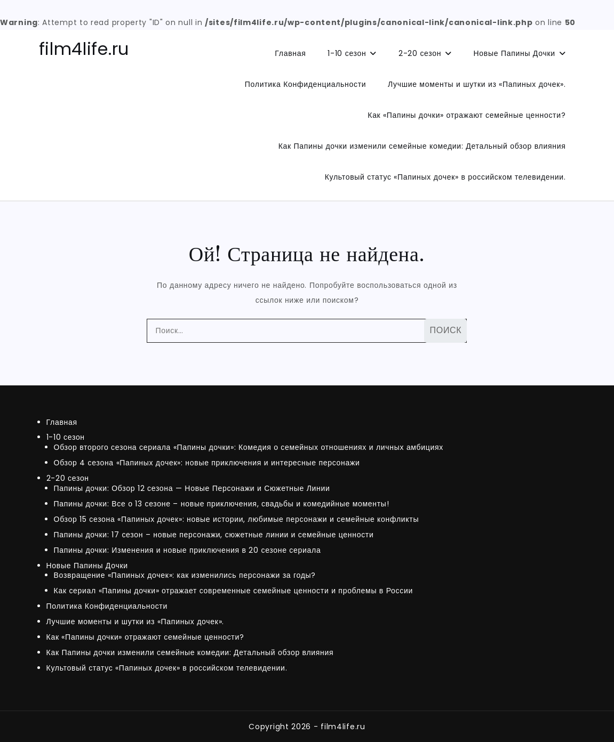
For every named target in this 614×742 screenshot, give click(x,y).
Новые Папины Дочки (514, 53)
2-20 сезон (419, 53)
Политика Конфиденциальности (305, 84)
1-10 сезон (347, 53)
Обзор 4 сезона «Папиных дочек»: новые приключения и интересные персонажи (207, 462)
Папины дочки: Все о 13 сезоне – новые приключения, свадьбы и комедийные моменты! (221, 503)
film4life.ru (84, 49)
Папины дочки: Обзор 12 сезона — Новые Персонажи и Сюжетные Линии (192, 488)
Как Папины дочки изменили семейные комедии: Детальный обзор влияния (422, 146)
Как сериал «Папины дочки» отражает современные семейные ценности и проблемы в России (233, 590)
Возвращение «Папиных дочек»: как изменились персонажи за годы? (185, 575)
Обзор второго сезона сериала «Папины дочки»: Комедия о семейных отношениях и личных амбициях (248, 447)
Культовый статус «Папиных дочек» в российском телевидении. (445, 177)
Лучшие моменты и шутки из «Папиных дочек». (476, 84)
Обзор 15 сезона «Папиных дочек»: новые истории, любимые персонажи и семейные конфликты (236, 519)
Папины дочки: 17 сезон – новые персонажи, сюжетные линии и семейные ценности (214, 534)
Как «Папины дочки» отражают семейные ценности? (466, 115)
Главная (290, 53)
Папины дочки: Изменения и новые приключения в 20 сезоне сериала (187, 550)
